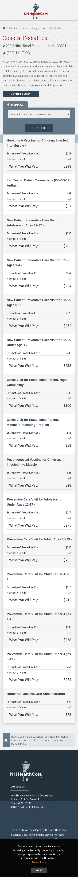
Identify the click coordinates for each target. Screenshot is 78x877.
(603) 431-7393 (18, 52)
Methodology (21, 93)
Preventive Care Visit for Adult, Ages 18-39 (38, 539)
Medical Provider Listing (23, 28)
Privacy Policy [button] (39, 862)
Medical (15, 104)
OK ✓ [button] (39, 870)
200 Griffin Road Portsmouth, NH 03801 (36, 45)
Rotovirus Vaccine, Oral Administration (36, 694)
